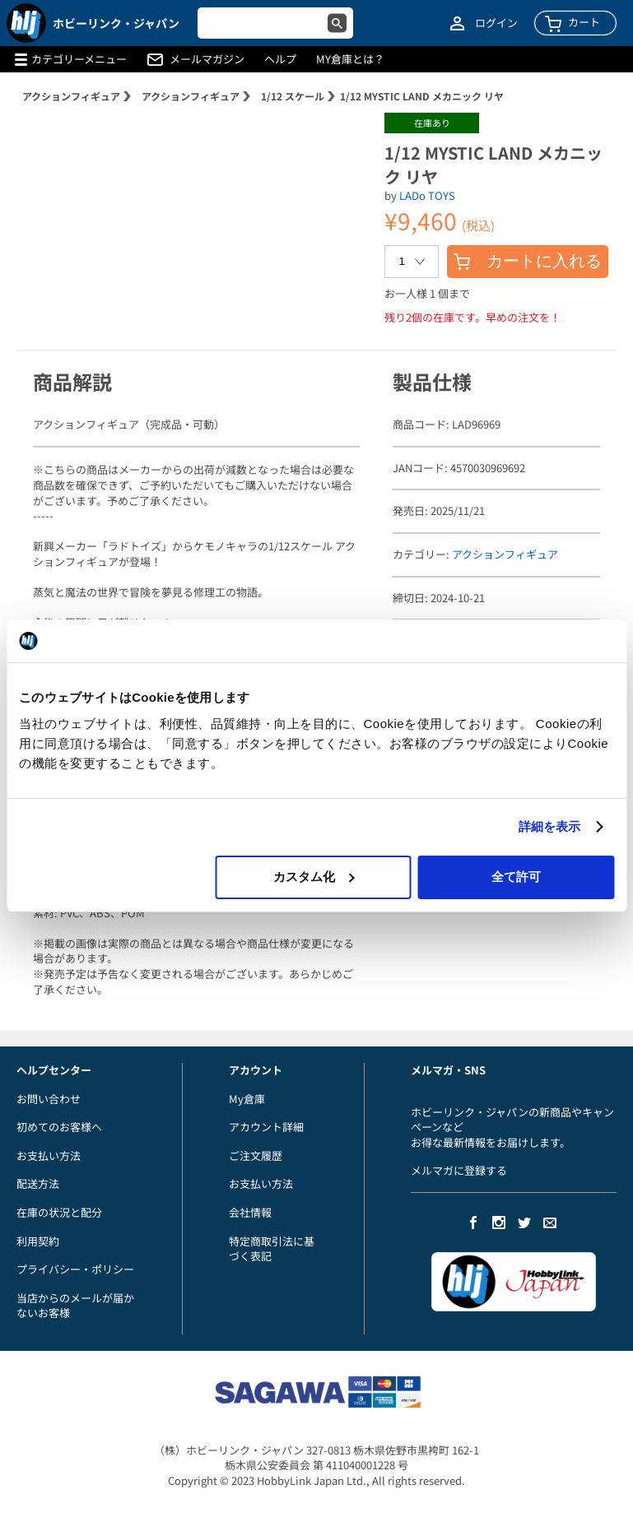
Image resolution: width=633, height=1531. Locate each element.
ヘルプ (280, 59)
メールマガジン (207, 59)
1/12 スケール (292, 96)
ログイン (496, 23)
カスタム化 (314, 877)
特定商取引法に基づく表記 (271, 1248)
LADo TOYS (427, 195)
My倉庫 (247, 1098)
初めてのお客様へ (59, 1126)
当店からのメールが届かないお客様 (75, 1305)
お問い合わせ (48, 1098)
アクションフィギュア (71, 96)
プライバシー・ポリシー (75, 1269)
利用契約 (37, 1241)
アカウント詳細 (266, 1126)
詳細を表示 (550, 826)
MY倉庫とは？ (350, 59)
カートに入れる (528, 261)
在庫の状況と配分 (59, 1212)
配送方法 (37, 1183)
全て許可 (516, 877)
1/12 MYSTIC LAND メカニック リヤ (422, 96)
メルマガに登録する (459, 1170)
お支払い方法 (48, 1155)
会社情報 (250, 1212)
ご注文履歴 (255, 1155)
